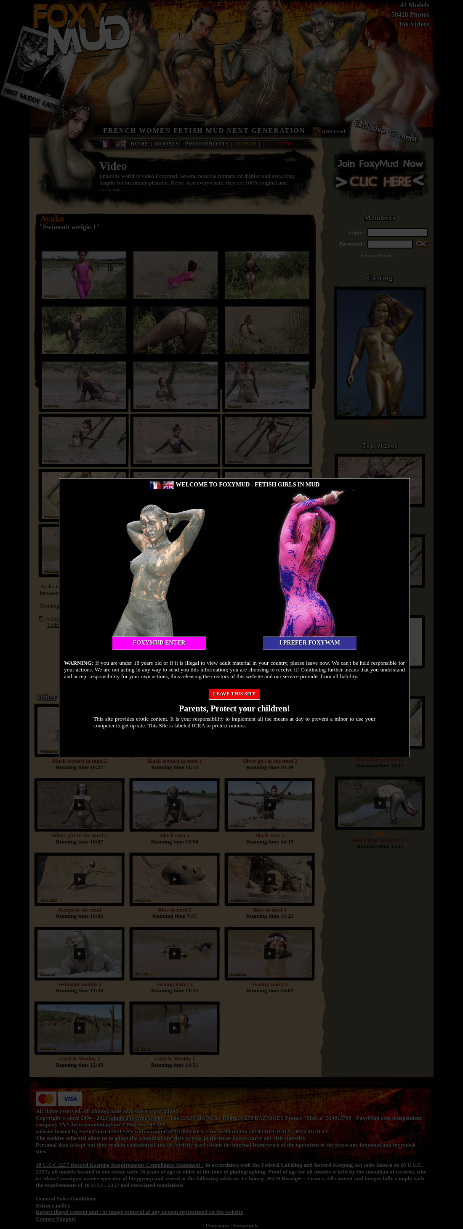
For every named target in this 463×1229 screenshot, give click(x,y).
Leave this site (234, 694)
